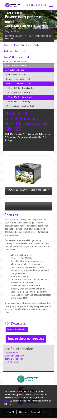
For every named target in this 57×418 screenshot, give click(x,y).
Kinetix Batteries (21, 45)
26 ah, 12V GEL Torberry (19, 102)
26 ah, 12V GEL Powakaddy (20, 97)
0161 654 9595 (39, 5)
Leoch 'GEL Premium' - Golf (16, 57)
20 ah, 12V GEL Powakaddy (20, 88)
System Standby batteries (16, 66)
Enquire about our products (26, 338)
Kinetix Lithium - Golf (16, 75)
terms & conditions (14, 359)
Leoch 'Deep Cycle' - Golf (18, 79)
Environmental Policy (14, 356)
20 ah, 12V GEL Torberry (19, 93)
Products (37, 45)
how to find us (12, 362)
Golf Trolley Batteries (13, 51)
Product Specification (16, 329)
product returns (12, 353)
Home (7, 45)
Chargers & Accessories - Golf (20, 106)
